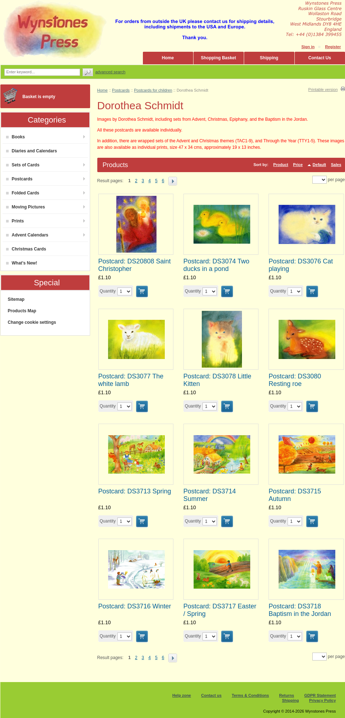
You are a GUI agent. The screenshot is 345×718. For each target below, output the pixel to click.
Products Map (22, 310)
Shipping (269, 57)
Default (319, 164)
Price (298, 164)
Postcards (19, 178)
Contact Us (319, 57)
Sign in (307, 47)
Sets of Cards (22, 164)
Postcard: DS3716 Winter (134, 606)
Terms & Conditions (250, 695)
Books (15, 136)
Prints (15, 221)
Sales (336, 164)
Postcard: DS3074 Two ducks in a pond (216, 265)
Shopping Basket (218, 57)
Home (168, 57)
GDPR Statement (320, 695)
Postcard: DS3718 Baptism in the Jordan (300, 610)
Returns (286, 695)
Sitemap (16, 299)
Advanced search (110, 72)
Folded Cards (22, 192)
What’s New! (21, 263)
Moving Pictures (25, 207)
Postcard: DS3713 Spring (134, 491)
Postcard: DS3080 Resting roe (295, 380)
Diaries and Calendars (31, 150)
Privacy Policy (322, 700)
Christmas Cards (26, 249)
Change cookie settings (32, 322)
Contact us (211, 695)
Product (280, 164)
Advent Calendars (27, 235)
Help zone (181, 695)
